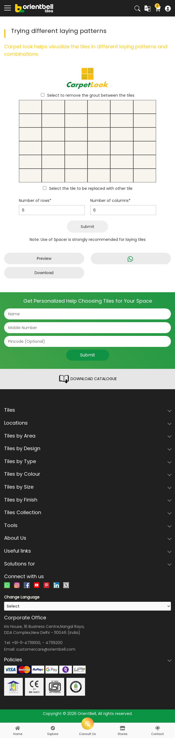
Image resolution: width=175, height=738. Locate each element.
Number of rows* (35, 200)
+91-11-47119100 (26, 642)
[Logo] (34, 8)
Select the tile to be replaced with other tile (90, 188)
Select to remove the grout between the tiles (90, 95)
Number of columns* (110, 200)
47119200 (54, 642)
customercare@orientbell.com (45, 649)
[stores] (122, 728)
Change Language (21, 597)
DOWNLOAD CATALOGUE (87, 379)
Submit (87, 226)
